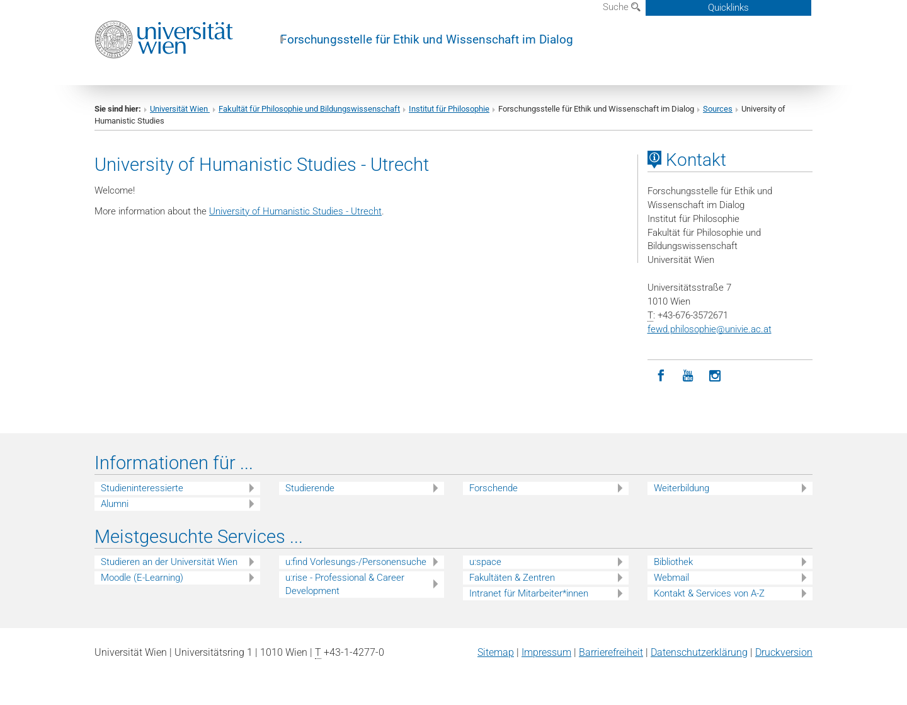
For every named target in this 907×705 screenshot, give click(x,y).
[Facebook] (661, 376)
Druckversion (784, 652)
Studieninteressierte (142, 488)
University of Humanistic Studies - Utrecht (295, 211)
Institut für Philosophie (449, 109)
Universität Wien (180, 109)
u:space (485, 562)
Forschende (493, 488)
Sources (718, 109)
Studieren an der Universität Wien (169, 562)
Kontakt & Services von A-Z (709, 593)
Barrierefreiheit (611, 652)
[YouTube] (688, 376)
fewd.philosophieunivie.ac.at (709, 329)
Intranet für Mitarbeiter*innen (528, 593)
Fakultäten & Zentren (512, 577)
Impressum (546, 652)
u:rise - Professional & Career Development (344, 584)
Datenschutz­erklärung (699, 652)
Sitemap (495, 652)
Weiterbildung (681, 488)
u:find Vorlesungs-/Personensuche (355, 562)
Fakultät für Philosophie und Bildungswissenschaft (309, 109)
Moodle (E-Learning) (142, 577)
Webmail (671, 577)
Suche (622, 7)
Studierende (309, 488)
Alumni (114, 504)
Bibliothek (673, 562)
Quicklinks (728, 7)
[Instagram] (715, 376)
